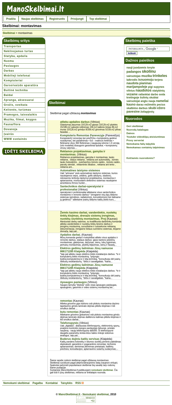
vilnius (130, 90)
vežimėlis (150, 104)
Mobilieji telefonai (17, 75)
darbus (143, 108)
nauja (151, 101)
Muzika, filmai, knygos (20, 119)
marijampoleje (136, 86)
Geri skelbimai (134, 126)
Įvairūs (9, 134)
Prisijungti (77, 18)
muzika (146, 76)
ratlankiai (144, 94)
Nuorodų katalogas (137, 129)
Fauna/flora (12, 124)
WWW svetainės (15, 139)
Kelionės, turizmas (17, 109)
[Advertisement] (85, 68)
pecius (161, 104)
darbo (154, 94)
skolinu (149, 71)
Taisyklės (66, 383)
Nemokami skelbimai (16, 383)
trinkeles (160, 76)
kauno (131, 104)
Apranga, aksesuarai (19, 100)
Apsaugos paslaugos (73, 282)
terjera (159, 79)
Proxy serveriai (135, 140)
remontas (66, 300)
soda (162, 94)
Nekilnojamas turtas (18, 51)
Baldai (8, 95)
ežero (161, 108)
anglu (144, 101)
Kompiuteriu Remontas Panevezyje (82, 135)
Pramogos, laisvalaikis (20, 114)
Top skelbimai (98, 18)
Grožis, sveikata (15, 104)
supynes (158, 86)
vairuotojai (133, 101)
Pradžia (11, 18)
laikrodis (131, 79)
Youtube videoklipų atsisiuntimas (145, 136)
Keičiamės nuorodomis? (140, 158)
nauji (129, 67)
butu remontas (69, 311)
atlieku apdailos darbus (75, 121)
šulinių (144, 97)
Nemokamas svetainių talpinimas (145, 147)
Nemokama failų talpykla (140, 144)
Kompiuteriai (13, 80)
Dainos (130, 133)
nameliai (162, 101)
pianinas (145, 83)
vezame (132, 94)
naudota (132, 83)
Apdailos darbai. (70, 234)
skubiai (153, 97)
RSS (78, 383)
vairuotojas (133, 76)
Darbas (9, 70)
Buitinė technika (16, 90)
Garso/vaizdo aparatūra (21, 85)
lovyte (151, 67)
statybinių (158, 90)
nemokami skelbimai (102, 370)
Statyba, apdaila (15, 56)
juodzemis (139, 67)
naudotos (143, 90)
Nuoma (9, 61)
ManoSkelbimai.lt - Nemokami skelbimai (84, 394)
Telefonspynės (69, 323)
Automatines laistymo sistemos (80, 170)
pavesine (133, 111)
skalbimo (132, 108)
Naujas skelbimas (32, 18)
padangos (133, 71)
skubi (152, 108)
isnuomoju (146, 79)
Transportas (12, 46)
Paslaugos (11, 65)
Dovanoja (10, 129)
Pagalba (37, 383)
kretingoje (132, 97)
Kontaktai (52, 383)
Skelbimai (9, 33)
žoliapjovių (147, 111)
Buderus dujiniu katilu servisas (79, 338)
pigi (150, 86)
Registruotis (57, 18)
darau (140, 104)
